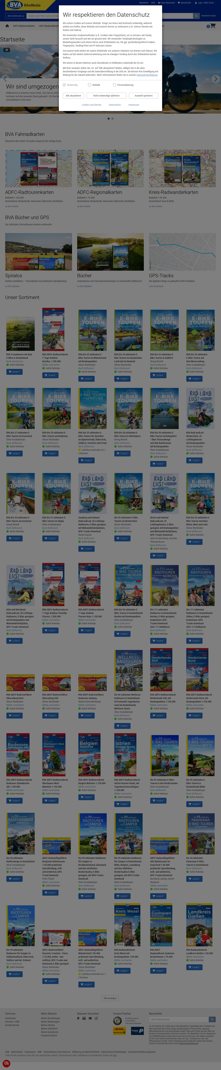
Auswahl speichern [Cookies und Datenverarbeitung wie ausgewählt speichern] (144, 95)
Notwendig (72, 85)
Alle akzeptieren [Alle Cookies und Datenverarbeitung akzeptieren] (73, 95)
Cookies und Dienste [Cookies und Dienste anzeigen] (91, 104)
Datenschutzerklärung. (147, 75)
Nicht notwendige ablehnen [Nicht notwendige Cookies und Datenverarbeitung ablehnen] (106, 95)
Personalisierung (125, 85)
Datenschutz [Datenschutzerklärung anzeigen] (115, 104)
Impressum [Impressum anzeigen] (133, 104)
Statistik (96, 85)
